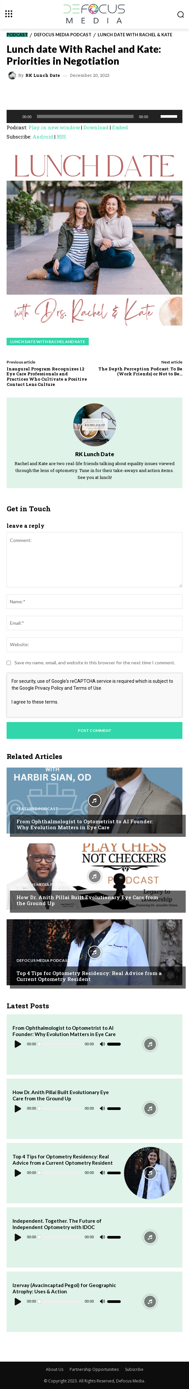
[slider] (85, 116)
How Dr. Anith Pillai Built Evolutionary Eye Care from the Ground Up (87, 900)
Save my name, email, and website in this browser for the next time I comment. (95, 662)
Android (43, 136)
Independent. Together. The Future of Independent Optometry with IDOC (57, 1224)
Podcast (17, 35)
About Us (54, 1369)
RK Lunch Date (42, 75)
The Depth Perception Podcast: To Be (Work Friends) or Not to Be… (140, 371)
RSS (61, 136)
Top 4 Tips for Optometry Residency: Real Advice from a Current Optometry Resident (89, 976)
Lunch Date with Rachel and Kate (47, 341)
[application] (94, 116)
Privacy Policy (49, 688)
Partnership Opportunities (94, 1369)
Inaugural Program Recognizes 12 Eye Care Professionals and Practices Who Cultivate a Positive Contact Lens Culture (47, 376)
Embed (120, 127)
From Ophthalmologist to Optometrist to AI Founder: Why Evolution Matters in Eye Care (84, 824)
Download (96, 127)
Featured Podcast (37, 809)
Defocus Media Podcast (62, 35)
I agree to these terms (34, 702)
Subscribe (134, 1369)
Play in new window (54, 127)
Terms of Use (87, 688)
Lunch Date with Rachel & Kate (135, 35)
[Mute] (155, 116)
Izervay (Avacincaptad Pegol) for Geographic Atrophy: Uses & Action (64, 1288)
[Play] (15, 116)
